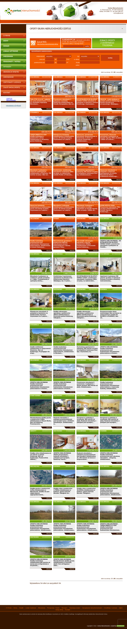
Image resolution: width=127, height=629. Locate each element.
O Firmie (6, 35)
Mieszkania (8, 56)
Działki (6, 46)
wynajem (7, 67)
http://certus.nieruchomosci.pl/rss (47, 44)
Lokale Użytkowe (10, 51)
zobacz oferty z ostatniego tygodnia (107, 43)
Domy (5, 41)
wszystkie (120, 72)
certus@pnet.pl (118, 13)
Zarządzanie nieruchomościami (11, 78)
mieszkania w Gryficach (13, 105)
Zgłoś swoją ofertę (11, 87)
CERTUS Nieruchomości (11, 99)
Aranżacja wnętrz (11, 72)
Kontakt (6, 93)
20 (111, 72)
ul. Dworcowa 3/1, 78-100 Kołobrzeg (111, 10)
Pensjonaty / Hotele (11, 61)
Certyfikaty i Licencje (12, 82)
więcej (48, 109)
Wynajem (65, 608)
